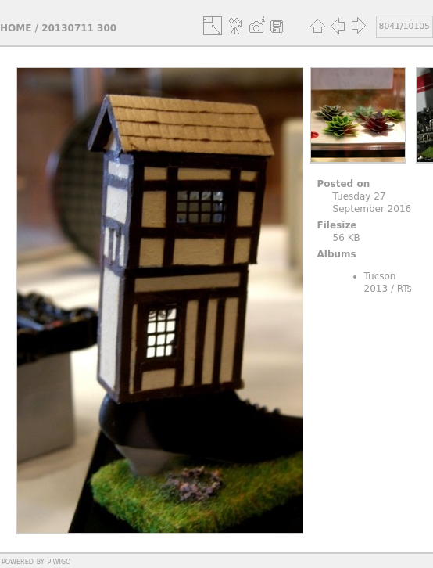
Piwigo (58, 560)
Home (15, 28)
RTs (404, 288)
